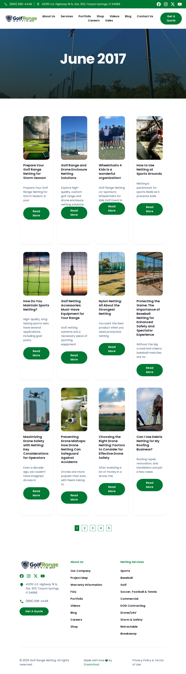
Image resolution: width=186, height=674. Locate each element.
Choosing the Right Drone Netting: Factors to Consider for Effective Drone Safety (112, 447)
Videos (113, 16)
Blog (127, 16)
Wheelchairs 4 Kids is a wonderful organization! (110, 171)
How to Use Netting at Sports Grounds (149, 169)
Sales (108, 21)
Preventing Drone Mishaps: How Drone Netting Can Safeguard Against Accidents (73, 449)
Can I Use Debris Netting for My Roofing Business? (149, 443)
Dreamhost (91, 664)
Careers (93, 21)
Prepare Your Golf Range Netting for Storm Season (34, 171)
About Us (47, 16)
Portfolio (83, 16)
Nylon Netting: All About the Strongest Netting (110, 307)
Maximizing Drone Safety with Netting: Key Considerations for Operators (35, 447)
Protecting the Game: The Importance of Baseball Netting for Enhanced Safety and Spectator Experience (148, 318)
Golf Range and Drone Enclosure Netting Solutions (74, 171)
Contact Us (144, 16)
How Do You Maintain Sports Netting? (36, 305)
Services (66, 16)
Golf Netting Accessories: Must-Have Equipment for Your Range (72, 309)
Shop (99, 16)
